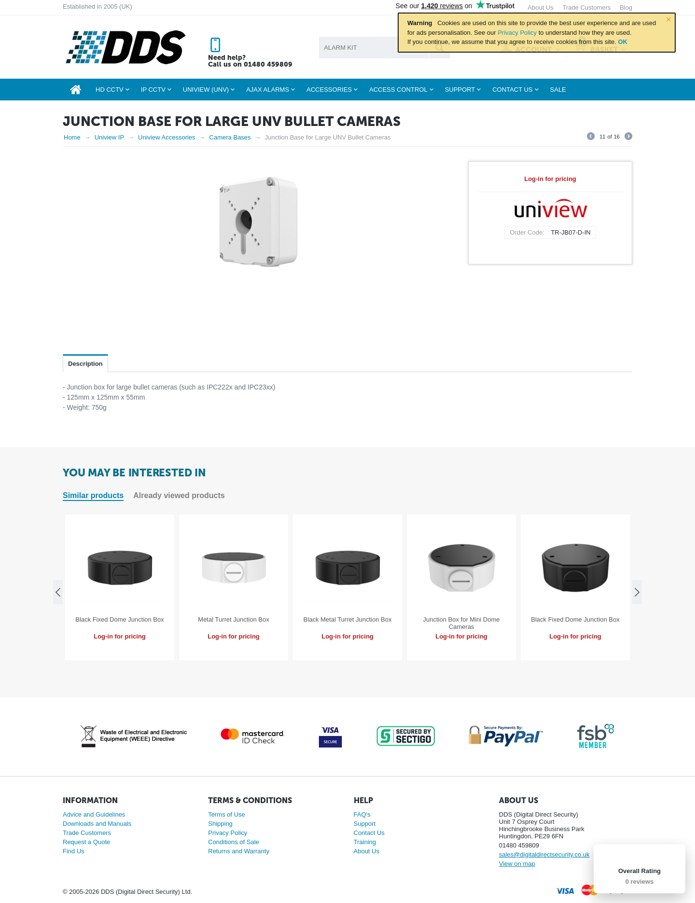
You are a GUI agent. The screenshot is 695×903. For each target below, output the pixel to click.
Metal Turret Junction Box (233, 619)
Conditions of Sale (233, 842)
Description (85, 363)
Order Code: (527, 232)
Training (365, 842)
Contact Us (369, 832)
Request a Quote (86, 842)
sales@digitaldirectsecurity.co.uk (544, 854)
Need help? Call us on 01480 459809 (250, 61)
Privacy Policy (517, 32)
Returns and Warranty (238, 851)
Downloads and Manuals (97, 823)
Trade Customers (87, 832)
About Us (366, 851)
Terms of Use (226, 814)
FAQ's (362, 814)
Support (365, 823)
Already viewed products (178, 495)
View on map (517, 863)
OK (622, 41)
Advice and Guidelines (94, 814)
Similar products (93, 495)
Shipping (220, 823)
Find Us (73, 851)
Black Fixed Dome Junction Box (119, 619)
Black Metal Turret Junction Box (348, 619)
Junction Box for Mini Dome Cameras (461, 623)
